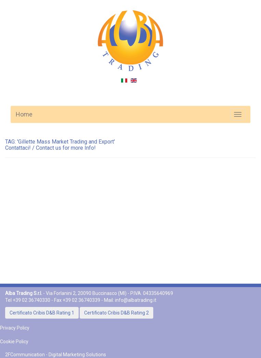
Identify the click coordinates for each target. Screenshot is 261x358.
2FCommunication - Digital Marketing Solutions (55, 354)
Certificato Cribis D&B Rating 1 (42, 313)
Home (24, 114)
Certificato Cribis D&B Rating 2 (116, 313)
